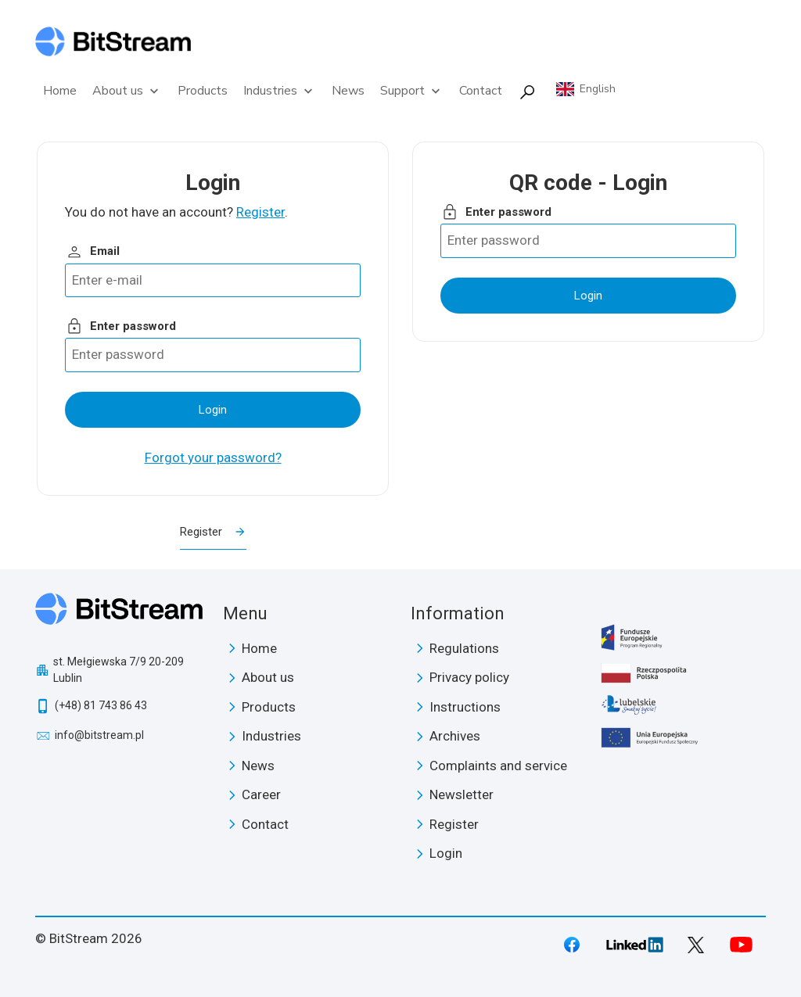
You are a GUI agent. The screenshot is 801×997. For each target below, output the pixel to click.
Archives (454, 736)
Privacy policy (469, 677)
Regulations (464, 648)
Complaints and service (498, 765)
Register (260, 212)
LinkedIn (634, 944)
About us (127, 90)
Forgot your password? (213, 457)
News (348, 90)
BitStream (119, 614)
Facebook (571, 944)
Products (203, 90)
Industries (279, 90)
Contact (480, 90)
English (598, 89)
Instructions (465, 707)
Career (261, 794)
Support (412, 90)
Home (60, 90)
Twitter (696, 945)
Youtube (740, 944)
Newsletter (461, 794)
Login (445, 853)
